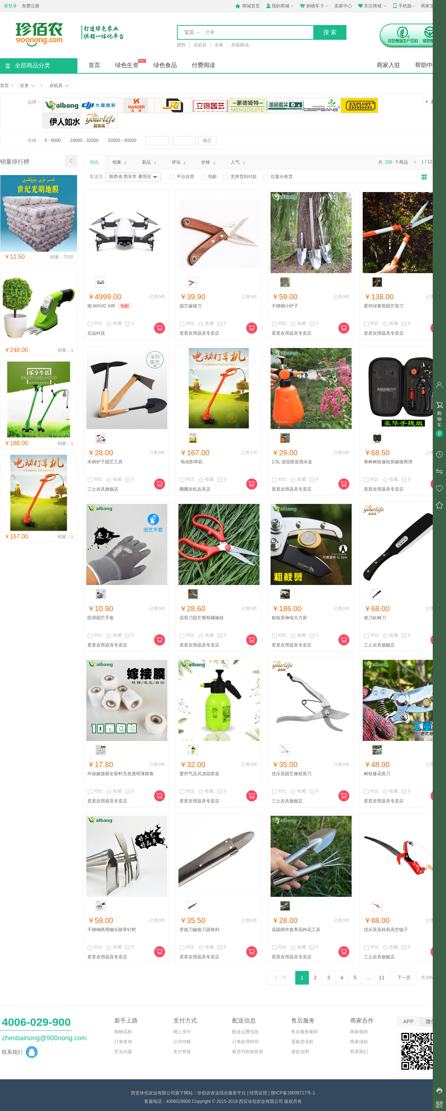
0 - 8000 (53, 140)
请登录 (10, 5)
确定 (207, 140)
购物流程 (123, 1031)
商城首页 (247, 5)
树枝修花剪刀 (377, 773)
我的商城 (280, 6)
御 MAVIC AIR (101, 306)
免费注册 (30, 5)
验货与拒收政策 (247, 1051)
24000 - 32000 (84, 140)
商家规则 (359, 1031)
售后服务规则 (304, 1031)
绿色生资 (127, 65)
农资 (27, 85)
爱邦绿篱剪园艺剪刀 (384, 306)
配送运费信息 (245, 1031)
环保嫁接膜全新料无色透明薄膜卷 (120, 773)
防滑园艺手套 (100, 617)
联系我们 (359, 1051)
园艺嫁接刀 (191, 306)
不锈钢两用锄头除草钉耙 (111, 929)
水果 (219, 45)
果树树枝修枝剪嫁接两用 (388, 461)
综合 (94, 162)
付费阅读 (203, 65)
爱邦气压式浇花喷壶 (199, 773)
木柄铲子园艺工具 (105, 461)
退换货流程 (302, 1041)
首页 (94, 65)
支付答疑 (182, 1051)
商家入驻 (388, 65)
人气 (239, 162)
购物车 (315, 6)
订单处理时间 (245, 1041)
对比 (94, 324)
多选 (432, 101)
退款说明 (300, 1051)
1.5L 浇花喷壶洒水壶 (292, 461)
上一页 (280, 977)
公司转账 (182, 1041)
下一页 (404, 977)
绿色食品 (165, 65)
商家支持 (432, 6)
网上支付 (182, 1031)
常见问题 (123, 1051)
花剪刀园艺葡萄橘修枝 (202, 617)
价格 (209, 162)
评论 (180, 162)
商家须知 (359, 1041)
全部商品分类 (28, 65)
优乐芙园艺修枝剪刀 (291, 773)
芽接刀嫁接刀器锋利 (199, 929)
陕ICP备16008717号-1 (293, 1093)
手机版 (404, 6)
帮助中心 (427, 65)
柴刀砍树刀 (375, 617)
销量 (120, 162)
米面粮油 (240, 45)
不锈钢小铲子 (285, 306)
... (368, 978)
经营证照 (258, 1093)
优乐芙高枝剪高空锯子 (386, 929)
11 (382, 978)
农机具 (200, 45)
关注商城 (373, 6)
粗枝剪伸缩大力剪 (289, 617)
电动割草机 (191, 461)
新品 (150, 162)
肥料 (181, 45)
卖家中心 (343, 5)
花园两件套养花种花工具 (296, 929)
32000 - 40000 (122, 140)
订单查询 (123, 1041)
